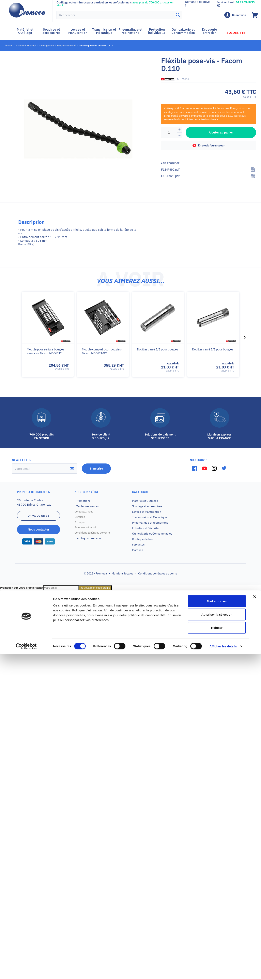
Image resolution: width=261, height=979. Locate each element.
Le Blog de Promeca (88, 538)
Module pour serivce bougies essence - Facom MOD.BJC (45, 351)
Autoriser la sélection (216, 939)
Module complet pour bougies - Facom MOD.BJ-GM (102, 351)
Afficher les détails (223, 971)
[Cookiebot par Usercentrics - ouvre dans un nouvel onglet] (26, 971)
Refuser (216, 952)
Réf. (178, 79)
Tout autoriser (217, 926)
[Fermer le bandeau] (254, 921)
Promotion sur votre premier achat (21, 587)
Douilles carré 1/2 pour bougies (212, 349)
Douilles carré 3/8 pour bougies (157, 349)
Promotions (83, 501)
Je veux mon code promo (95, 587)
